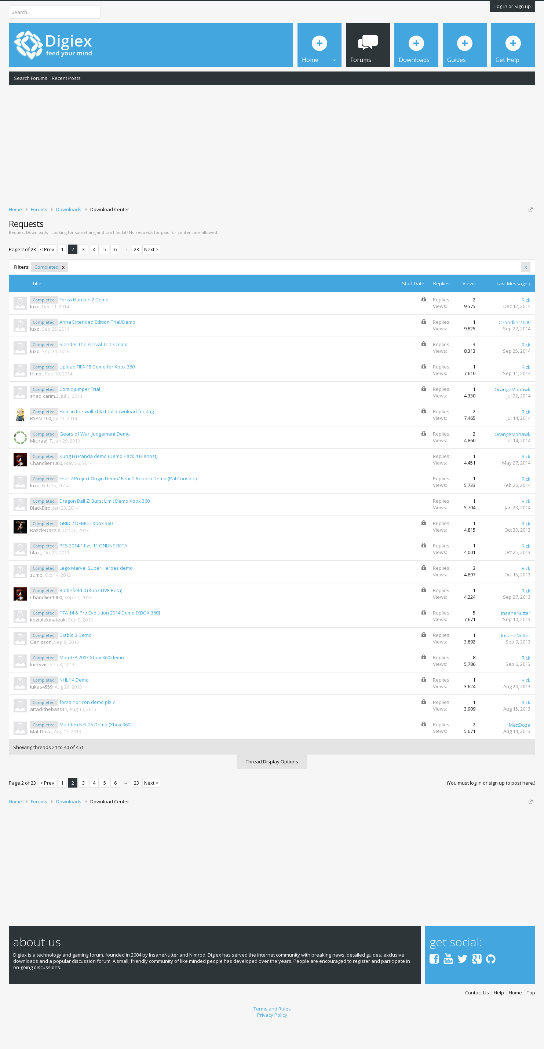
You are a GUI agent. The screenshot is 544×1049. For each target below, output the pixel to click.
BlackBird (40, 533)
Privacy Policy (272, 1040)
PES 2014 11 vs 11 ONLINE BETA (93, 571)
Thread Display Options (272, 787)
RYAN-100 (40, 444)
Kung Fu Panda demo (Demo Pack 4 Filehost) (108, 481)
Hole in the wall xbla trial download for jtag (106, 437)
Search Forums (30, 78)
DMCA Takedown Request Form (209, 231)
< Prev (47, 275)
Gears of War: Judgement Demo (94, 459)
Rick (526, 325)
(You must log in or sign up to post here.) (491, 808)
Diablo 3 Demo (75, 660)
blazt (35, 578)
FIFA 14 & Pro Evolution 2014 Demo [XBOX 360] (109, 638)
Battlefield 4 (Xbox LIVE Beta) (90, 616)
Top (531, 1018)
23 (136, 275)
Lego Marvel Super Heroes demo (96, 593)
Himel (36, 399)
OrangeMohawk (512, 415)
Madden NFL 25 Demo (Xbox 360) (95, 750)
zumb (36, 600)
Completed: (49, 292)
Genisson (41, 667)
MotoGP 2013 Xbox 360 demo (91, 683)
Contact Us (477, 1018)
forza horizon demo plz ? (87, 728)
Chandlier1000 (514, 348)
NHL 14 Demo (74, 705)
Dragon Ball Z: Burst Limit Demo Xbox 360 (104, 526)
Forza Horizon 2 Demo (84, 325)
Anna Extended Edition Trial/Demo (97, 347)
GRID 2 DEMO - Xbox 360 (86, 549)
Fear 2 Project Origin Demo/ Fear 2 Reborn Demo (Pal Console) (128, 504)
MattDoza (41, 757)
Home (515, 1018)
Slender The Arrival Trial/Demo (93, 370)
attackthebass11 (48, 734)
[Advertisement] (272, 144)
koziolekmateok (48, 645)
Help (499, 1018)
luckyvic (38, 690)
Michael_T (41, 466)
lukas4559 (41, 712)
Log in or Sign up (512, 6)
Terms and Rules (272, 1034)
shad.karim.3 (44, 421)
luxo (35, 332)
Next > (151, 275)
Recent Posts (66, 78)
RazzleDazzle (45, 556)
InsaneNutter (515, 638)
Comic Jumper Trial (79, 414)
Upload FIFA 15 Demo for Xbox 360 (97, 392)
